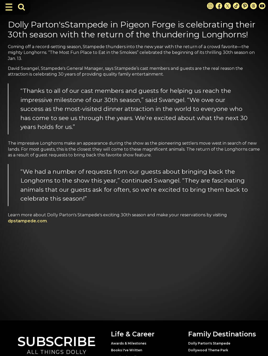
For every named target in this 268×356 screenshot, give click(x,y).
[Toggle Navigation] (9, 7)
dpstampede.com (27, 220)
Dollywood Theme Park (208, 350)
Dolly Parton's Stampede (209, 343)
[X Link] (227, 6)
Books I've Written (126, 350)
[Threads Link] (253, 6)
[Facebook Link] (219, 6)
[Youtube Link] (262, 6)
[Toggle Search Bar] (21, 7)
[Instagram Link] (210, 6)
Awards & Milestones (128, 343)
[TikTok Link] (236, 6)
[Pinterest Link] (245, 6)
